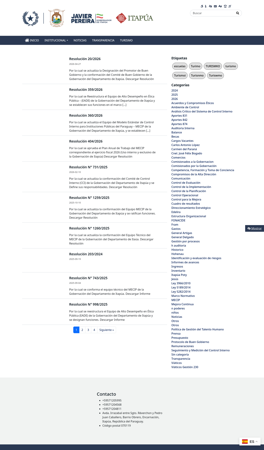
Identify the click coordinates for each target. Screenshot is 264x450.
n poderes (178, 308)
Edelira (175, 212)
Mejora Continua (182, 304)
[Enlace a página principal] (87, 18)
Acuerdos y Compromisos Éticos (192, 103)
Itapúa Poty (179, 275)
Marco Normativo (183, 296)
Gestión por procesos (185, 241)
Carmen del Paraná (184, 149)
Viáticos (176, 363)
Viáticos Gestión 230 (184, 367)
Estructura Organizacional (188, 216)
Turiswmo (215, 75)
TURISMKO (213, 66)
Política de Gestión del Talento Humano (197, 329)
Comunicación (180, 178)
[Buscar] (212, 13)
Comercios (178, 157)
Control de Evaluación (185, 183)
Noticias (176, 317)
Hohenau (177, 254)
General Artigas (181, 233)
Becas (175, 136)
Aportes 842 (179, 120)
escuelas (179, 66)
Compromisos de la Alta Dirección (193, 174)
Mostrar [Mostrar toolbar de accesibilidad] (254, 228)
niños (175, 312)
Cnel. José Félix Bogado (186, 153)
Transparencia (180, 359)
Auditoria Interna (182, 128)
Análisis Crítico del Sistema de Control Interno (201, 111)
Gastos (175, 229)
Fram (174, 224)
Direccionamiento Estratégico (191, 208)
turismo (230, 66)
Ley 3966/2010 (180, 283)
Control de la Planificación (188, 191)
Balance (176, 132)
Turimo (195, 66)
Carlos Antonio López (185, 145)
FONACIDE (178, 220)
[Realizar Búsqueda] (238, 13)
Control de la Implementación (191, 187)
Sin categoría (180, 354)
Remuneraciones (182, 346)
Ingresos (177, 266)
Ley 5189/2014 (180, 287)
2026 (174, 99)
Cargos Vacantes (182, 141)
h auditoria (178, 245)
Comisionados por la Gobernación (194, 166)
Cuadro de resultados (185, 204)
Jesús (174, 279)
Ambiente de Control (185, 107)
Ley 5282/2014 (180, 292)
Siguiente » (106, 330)
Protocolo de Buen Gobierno (190, 342)
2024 (174, 90)
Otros (175, 321)
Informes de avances (185, 262)
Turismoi (180, 75)
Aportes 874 (179, 124)
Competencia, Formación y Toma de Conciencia (202, 170)
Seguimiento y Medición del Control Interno (200, 350)
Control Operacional (184, 195)
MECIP (175, 300)
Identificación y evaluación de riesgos (196, 258)
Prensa (175, 333)
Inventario (178, 271)
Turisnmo (197, 75)
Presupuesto (179, 338)
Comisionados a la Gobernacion (192, 162)
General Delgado (182, 237)
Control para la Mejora (186, 199)
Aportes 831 (179, 116)
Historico (177, 250)
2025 (174, 95)
